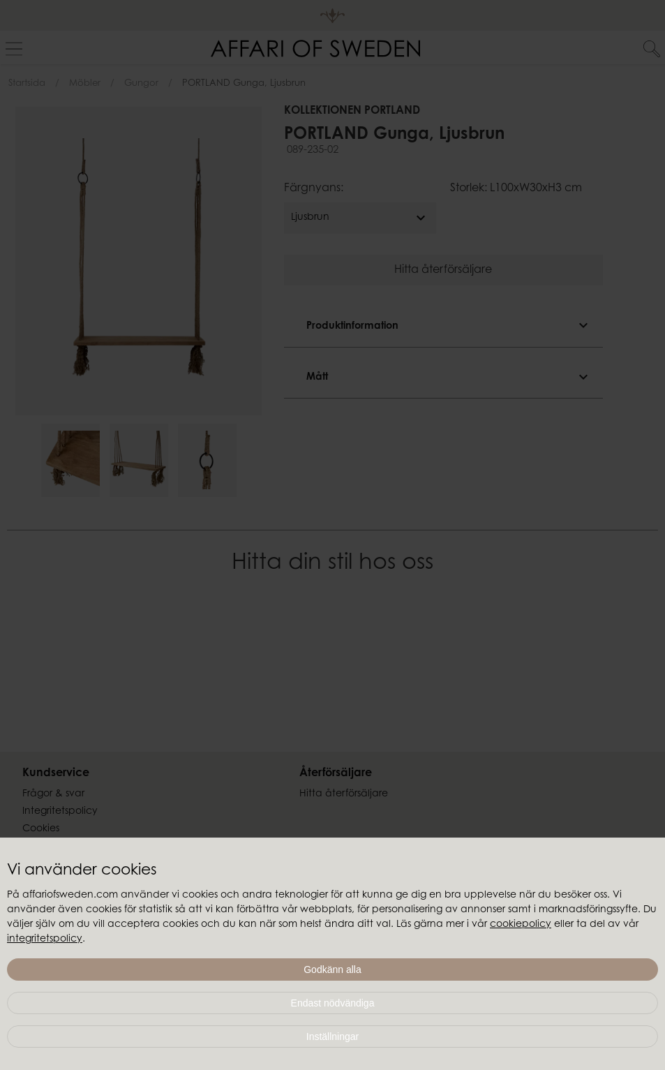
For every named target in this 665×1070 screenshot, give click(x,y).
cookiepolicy (520, 925)
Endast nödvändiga (333, 1003)
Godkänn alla (332, 969)
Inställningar (332, 1036)
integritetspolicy (44, 939)
